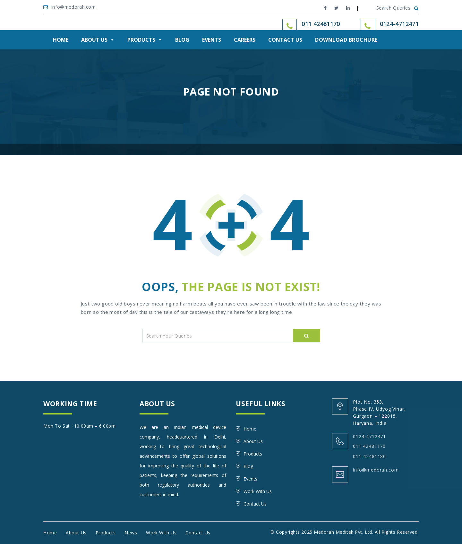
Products (144, 39)
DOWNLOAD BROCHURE (346, 39)
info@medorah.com (70, 7)
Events (211, 39)
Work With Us (258, 491)
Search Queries (397, 8)
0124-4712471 (399, 24)
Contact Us (285, 39)
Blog (182, 39)
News (130, 533)
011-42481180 (369, 456)
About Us (98, 39)
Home (60, 39)
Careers (244, 39)
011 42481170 (369, 446)
